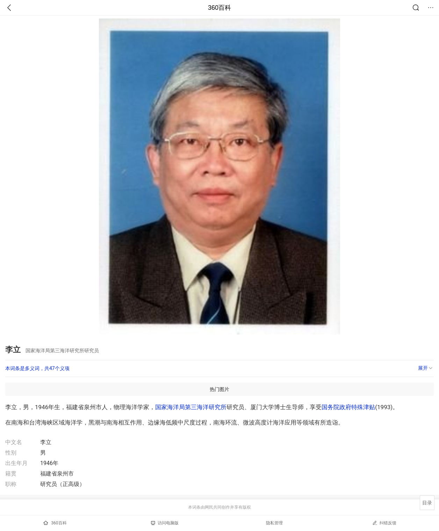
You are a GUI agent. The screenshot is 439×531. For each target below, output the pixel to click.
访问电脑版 (165, 523)
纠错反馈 (384, 522)
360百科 (219, 7)
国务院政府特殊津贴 (348, 407)
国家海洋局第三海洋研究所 (190, 407)
